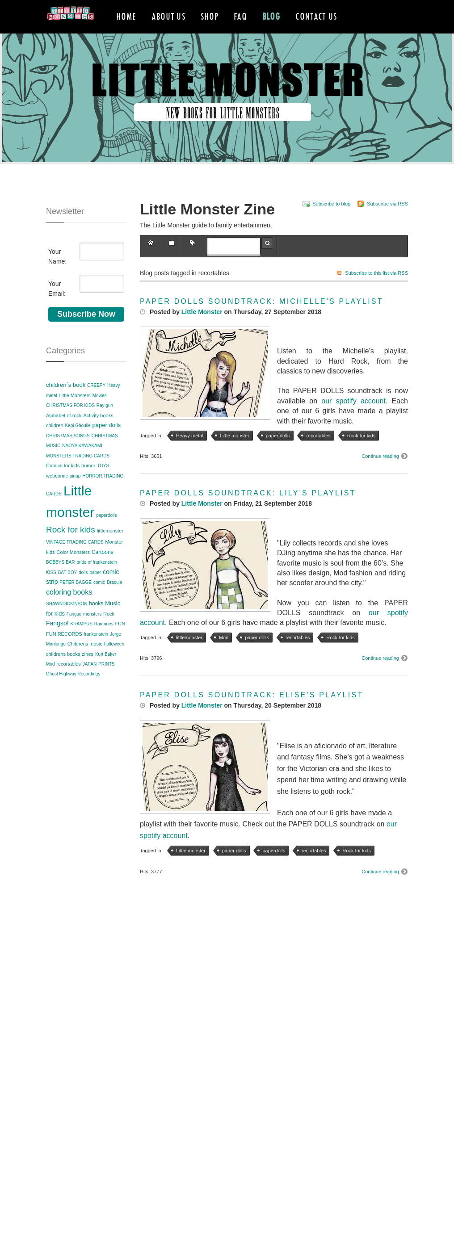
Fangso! (57, 644)
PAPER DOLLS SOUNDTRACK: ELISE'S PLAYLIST (251, 716)
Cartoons (103, 573)
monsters (92, 635)
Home (126, 16)
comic (99, 603)
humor (88, 487)
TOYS (103, 487)
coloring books (69, 613)
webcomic (57, 496)
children (54, 446)
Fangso (74, 635)
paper (95, 593)
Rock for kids (70, 550)
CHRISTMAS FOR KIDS (70, 426)
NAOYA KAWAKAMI (82, 467)
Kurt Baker (105, 675)
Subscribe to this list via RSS (376, 294)
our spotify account (353, 422)
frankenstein (96, 655)
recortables (68, 684)
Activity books (98, 436)
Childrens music (84, 665)
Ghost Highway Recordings (73, 695)
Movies (99, 416)
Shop (210, 16)
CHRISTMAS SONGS (68, 456)
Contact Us (316, 16)
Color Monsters (73, 573)
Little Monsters (75, 416)
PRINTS (106, 685)
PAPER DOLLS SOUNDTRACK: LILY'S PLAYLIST (248, 514)
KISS (51, 593)
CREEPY (96, 406)
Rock (108, 634)
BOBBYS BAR (60, 583)
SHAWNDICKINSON (66, 624)
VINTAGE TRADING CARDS (75, 563)
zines (87, 675)
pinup (75, 497)
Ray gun (105, 426)
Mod (50, 685)
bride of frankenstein (96, 583)
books (96, 624)
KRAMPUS (81, 645)
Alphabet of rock (64, 436)
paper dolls (106, 446)
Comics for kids (63, 487)
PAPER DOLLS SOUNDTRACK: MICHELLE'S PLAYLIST (261, 322)
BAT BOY (67, 593)
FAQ (240, 16)
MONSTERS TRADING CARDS (77, 476)
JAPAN (90, 685)
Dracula (114, 603)
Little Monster (202, 332)
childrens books (63, 675)
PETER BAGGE (75, 603)
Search (267, 264)
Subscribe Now (86, 335)
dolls (83, 593)
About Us (168, 16)
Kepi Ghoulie (77, 446)
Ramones (104, 645)
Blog (271, 16)
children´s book (65, 406)
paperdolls (106, 536)
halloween (114, 665)
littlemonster (110, 551)
